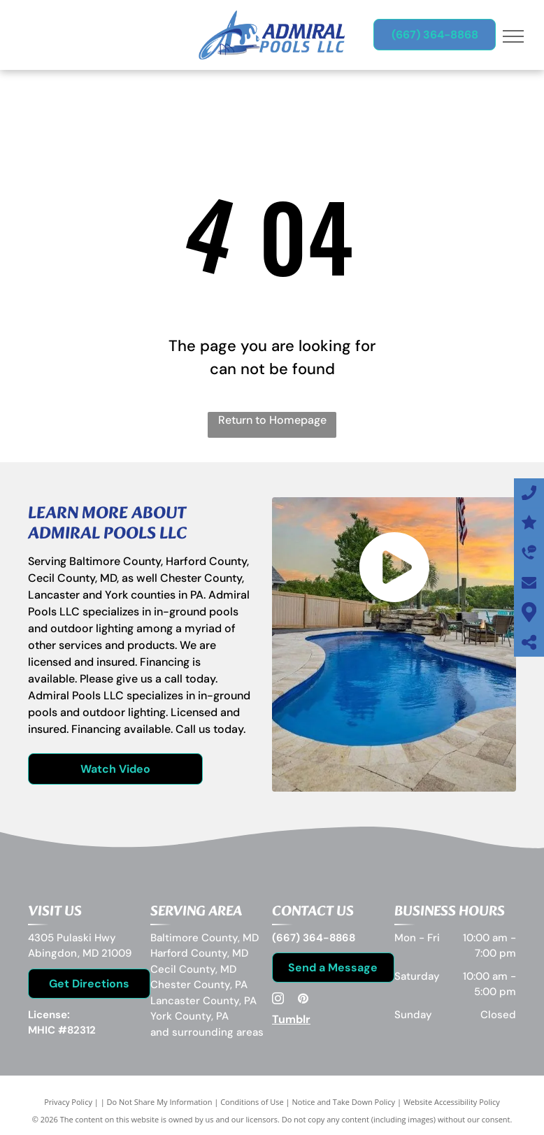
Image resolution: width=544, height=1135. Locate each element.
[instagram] (278, 1000)
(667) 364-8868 (313, 938)
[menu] (513, 36)
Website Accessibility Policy (451, 1102)
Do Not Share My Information (160, 1102)
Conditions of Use (252, 1102)
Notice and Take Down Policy (344, 1102)
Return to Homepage (272, 420)
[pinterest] (303, 1000)
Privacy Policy (68, 1102)
